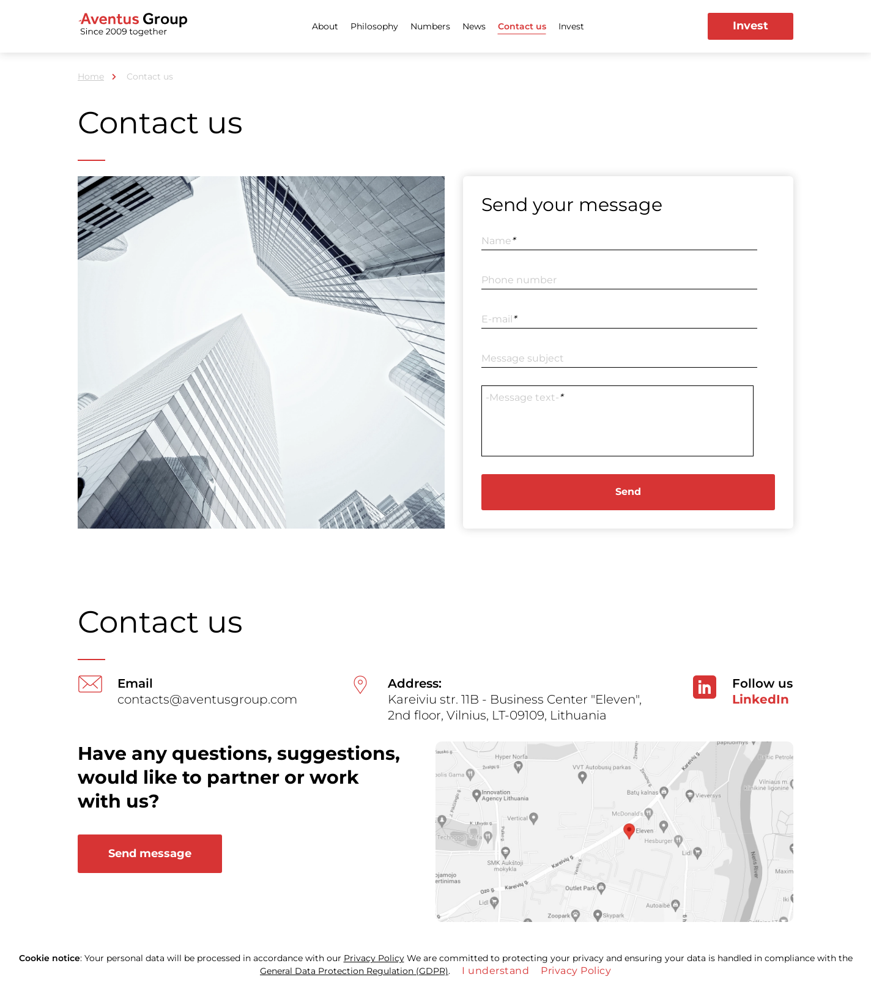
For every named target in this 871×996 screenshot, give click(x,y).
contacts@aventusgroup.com (207, 699)
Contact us (522, 26)
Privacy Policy (374, 958)
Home (91, 76)
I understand (495, 970)
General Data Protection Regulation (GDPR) (354, 970)
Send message (149, 853)
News (474, 26)
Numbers (430, 26)
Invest (571, 26)
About (325, 26)
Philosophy (374, 26)
